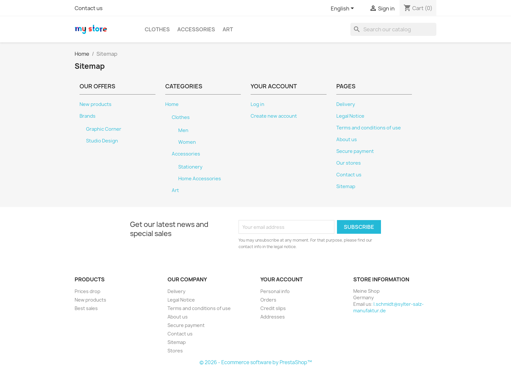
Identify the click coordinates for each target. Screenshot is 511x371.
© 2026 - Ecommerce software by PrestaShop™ (255, 362)
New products (95, 104)
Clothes (157, 29)
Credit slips (273, 308)
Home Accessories (199, 178)
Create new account (274, 116)
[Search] (393, 29)
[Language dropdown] (343, 9)
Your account (281, 279)
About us (346, 139)
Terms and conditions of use (368, 128)
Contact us (89, 8)
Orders (268, 300)
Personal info (275, 291)
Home (172, 104)
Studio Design (102, 141)
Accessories (196, 29)
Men (183, 130)
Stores (175, 351)
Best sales (86, 308)
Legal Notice (350, 116)
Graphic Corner (103, 129)
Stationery (190, 167)
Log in (257, 104)
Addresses (272, 317)
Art (228, 29)
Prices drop (87, 291)
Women (187, 142)
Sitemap (345, 186)
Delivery (345, 104)
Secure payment (355, 151)
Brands (87, 116)
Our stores (348, 163)
